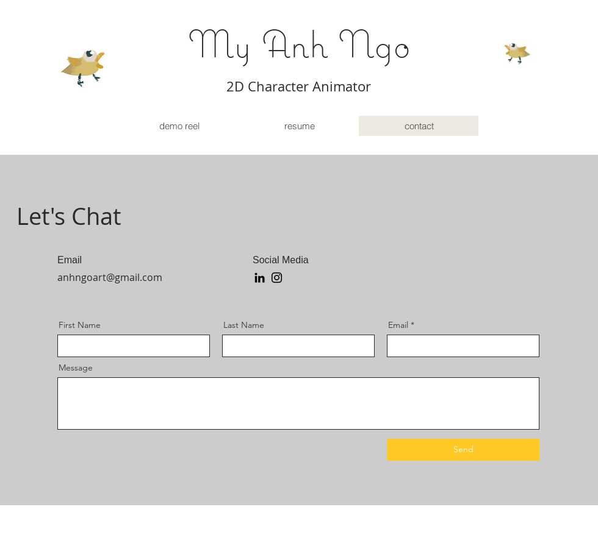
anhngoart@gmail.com (109, 277)
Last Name (243, 325)
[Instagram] (277, 278)
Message (76, 367)
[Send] (463, 450)
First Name (80, 325)
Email (398, 325)
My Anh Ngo (299, 44)
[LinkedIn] (260, 278)
